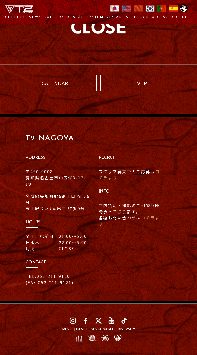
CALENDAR (55, 83)
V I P (142, 83)
